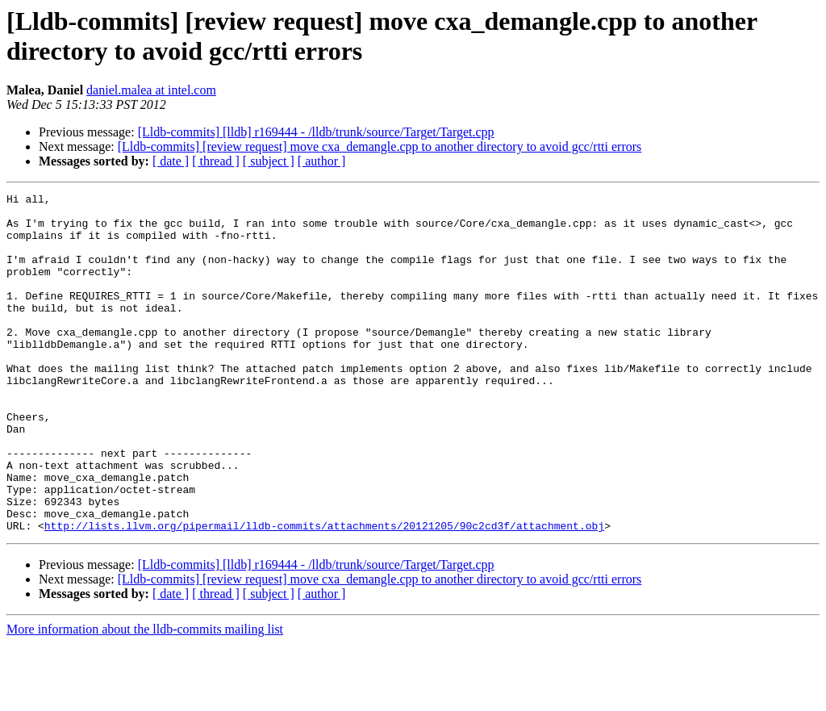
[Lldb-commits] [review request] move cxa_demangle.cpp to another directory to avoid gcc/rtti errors (380, 146)
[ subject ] (268, 161)
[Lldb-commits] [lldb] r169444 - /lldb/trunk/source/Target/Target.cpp (316, 132)
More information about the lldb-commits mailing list (144, 697)
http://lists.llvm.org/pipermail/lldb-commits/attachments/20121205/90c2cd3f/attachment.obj (324, 593)
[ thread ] (216, 161)
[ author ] (322, 161)
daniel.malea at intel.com (151, 90)
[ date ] (170, 161)
